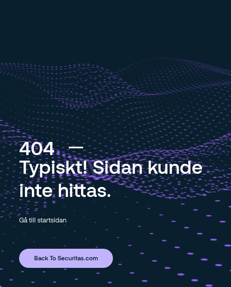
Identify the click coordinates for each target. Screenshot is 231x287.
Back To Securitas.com (66, 257)
